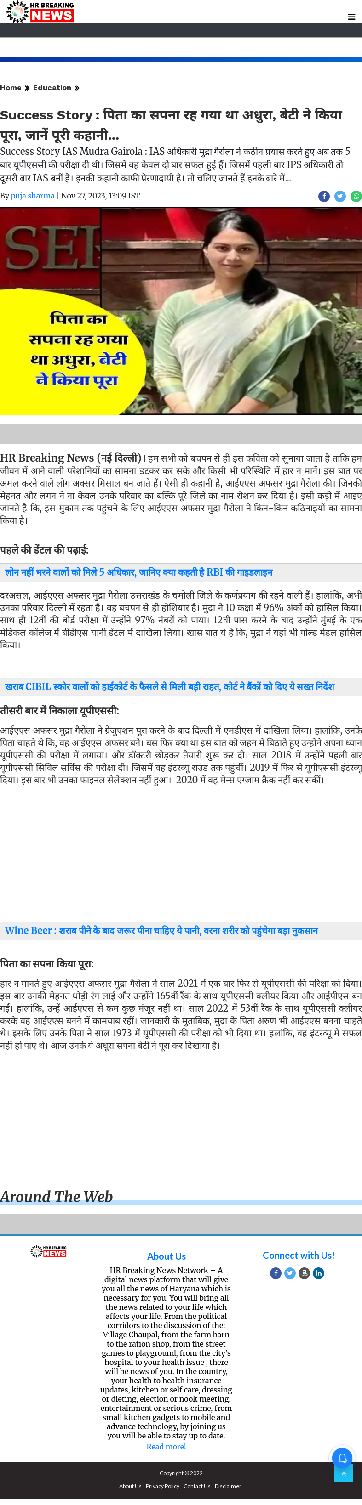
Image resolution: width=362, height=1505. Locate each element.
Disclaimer (228, 1485)
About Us (166, 1256)
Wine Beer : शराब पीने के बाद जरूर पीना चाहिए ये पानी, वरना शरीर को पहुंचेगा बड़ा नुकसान (161, 930)
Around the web (56, 1197)
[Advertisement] (177, 856)
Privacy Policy (162, 1485)
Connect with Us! (299, 1255)
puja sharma (33, 195)
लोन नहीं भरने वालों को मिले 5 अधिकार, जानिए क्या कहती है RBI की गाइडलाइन (138, 572)
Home (11, 87)
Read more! (166, 1446)
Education (52, 87)
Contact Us (197, 1485)
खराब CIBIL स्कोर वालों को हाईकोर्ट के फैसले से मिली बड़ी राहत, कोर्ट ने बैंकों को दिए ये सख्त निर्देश (169, 686)
